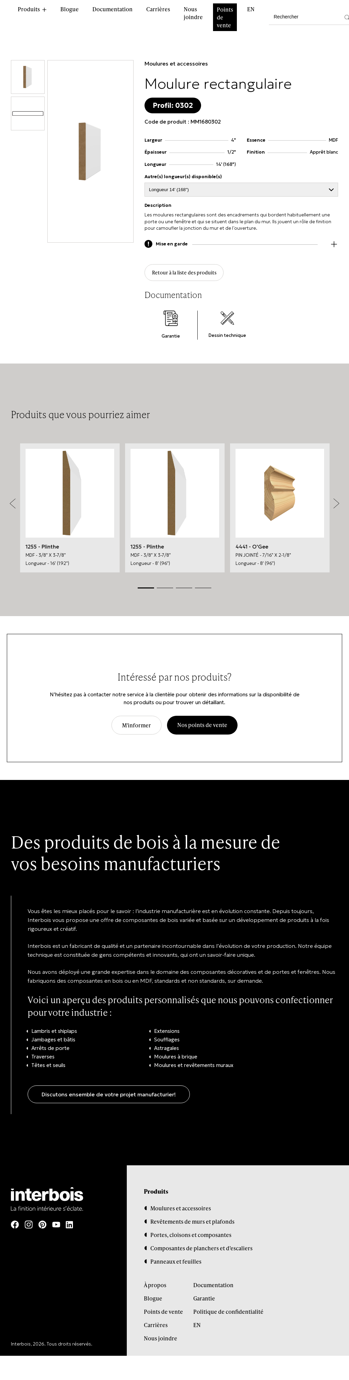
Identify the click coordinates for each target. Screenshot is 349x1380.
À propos (155, 1287)
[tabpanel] (70, 509)
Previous (13, 505)
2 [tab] (165, 590)
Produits (29, 9)
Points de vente (225, 17)
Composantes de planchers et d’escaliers (201, 1250)
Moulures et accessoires (176, 63)
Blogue (69, 9)
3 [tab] (184, 590)
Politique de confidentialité (228, 1314)
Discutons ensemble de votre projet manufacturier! (109, 1096)
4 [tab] (203, 590)
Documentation (112, 9)
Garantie (204, 1301)
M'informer (136, 727)
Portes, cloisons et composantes (190, 1237)
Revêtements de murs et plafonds (192, 1224)
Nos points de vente (202, 727)
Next (336, 505)
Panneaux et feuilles (175, 1264)
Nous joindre (193, 13)
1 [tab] (146, 590)
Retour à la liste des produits (187, 274)
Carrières (158, 9)
